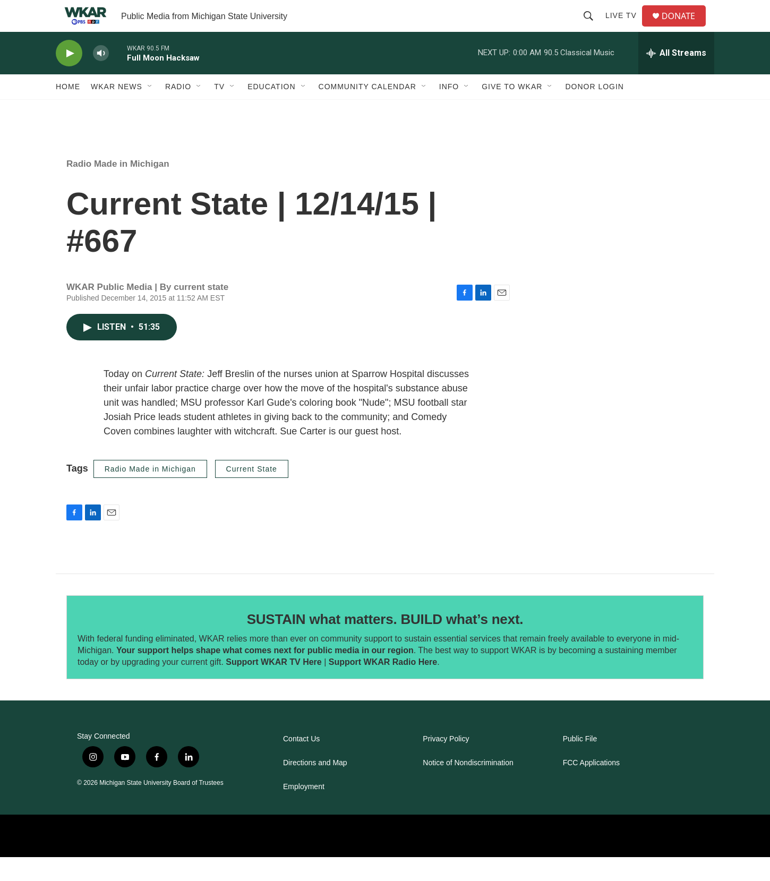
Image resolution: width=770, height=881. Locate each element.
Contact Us (301, 763)
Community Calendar (367, 110)
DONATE (685, 27)
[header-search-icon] (593, 27)
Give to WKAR (512, 110)
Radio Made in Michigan (117, 188)
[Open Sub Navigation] (150, 110)
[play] (69, 77)
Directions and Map (315, 787)
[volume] (101, 77)
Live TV (625, 27)
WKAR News (116, 110)
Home (68, 110)
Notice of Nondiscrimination (468, 787)
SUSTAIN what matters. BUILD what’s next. (385, 643)
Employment (303, 811)
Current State (251, 493)
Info (449, 110)
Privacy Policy (446, 763)
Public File (580, 763)
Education (271, 110)
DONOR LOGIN (594, 110)
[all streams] (676, 77)
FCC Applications (591, 787)
